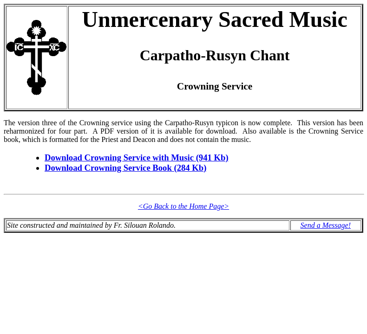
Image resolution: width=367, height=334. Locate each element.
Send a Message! (326, 225)
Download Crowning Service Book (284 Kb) (125, 168)
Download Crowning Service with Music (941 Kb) (137, 157)
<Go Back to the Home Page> (183, 206)
